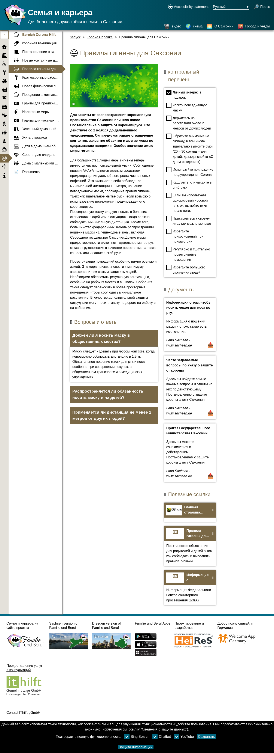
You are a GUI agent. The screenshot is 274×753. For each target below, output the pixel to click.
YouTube (184, 736)
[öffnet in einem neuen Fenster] (188, 7)
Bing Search (136, 736)
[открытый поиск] (262, 7)
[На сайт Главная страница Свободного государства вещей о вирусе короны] (190, 512)
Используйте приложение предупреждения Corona (189, 171)
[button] (114, 338)
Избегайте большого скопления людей (185, 269)
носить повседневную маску (186, 107)
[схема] (194, 26)
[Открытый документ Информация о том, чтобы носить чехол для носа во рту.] (190, 324)
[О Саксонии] (220, 26)
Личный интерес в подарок (183, 94)
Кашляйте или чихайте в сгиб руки (189, 184)
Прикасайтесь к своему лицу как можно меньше (188, 220)
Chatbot (161, 736)
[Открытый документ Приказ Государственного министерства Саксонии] (190, 452)
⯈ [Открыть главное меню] (4, 35)
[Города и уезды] (254, 26)
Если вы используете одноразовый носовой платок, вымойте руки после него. (187, 202)
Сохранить (206, 736)
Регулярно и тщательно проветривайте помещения (188, 254)
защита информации (136, 747)
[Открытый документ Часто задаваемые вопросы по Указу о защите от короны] (190, 387)
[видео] (172, 26)
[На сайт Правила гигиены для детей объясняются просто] (190, 546)
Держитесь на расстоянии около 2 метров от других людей (188, 123)
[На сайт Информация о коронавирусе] (190, 587)
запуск (75, 37)
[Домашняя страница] (14, 25)
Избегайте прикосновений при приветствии (184, 236)
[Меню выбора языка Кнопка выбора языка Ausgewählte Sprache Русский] (231, 7)
